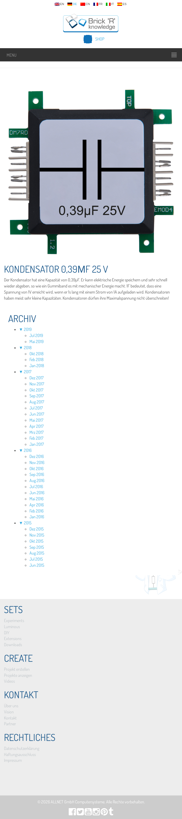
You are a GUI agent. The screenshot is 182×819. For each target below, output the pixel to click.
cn (85, 4)
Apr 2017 (36, 426)
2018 (28, 347)
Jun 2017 (36, 414)
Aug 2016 (36, 480)
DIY (6, 632)
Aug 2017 (36, 401)
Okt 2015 (36, 541)
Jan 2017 (36, 444)
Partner (10, 723)
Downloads (13, 644)
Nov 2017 (36, 383)
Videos (9, 681)
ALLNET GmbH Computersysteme (78, 801)
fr (98, 4)
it (110, 4)
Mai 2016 (36, 498)
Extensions (12, 638)
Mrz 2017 (36, 432)
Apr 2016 (36, 504)
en (59, 4)
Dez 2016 (36, 456)
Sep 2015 (36, 547)
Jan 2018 (36, 365)
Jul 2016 (36, 486)
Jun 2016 (36, 492)
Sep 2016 (36, 474)
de (72, 4)
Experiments (14, 620)
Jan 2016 (36, 516)
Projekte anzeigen (18, 675)
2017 (27, 371)
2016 (28, 450)
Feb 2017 (36, 438)
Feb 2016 (36, 511)
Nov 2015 (36, 535)
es (122, 4)
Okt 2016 (36, 468)
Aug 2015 (36, 553)
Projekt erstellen (17, 669)
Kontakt (10, 718)
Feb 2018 (36, 359)
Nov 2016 (36, 462)
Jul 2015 (36, 559)
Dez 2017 (36, 377)
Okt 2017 (36, 390)
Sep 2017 (36, 395)
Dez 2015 (36, 529)
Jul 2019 (36, 335)
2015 (28, 522)
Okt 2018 (36, 353)
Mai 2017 (36, 420)
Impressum (13, 760)
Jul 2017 (36, 408)
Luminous (12, 626)
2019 (28, 329)
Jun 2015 (36, 565)
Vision (9, 711)
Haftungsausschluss (20, 754)
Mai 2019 (36, 341)
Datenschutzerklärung (21, 748)
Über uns (11, 705)
